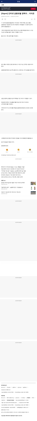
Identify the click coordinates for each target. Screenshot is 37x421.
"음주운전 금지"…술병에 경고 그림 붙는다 (12, 187)
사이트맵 (23, 397)
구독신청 (8, 387)
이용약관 (3, 400)
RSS (33, 397)
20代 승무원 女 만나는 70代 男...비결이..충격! (12, 177)
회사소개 (3, 387)
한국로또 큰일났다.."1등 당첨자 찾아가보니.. (11, 175)
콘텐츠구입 (11, 397)
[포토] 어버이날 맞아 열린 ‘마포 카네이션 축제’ (13, 182)
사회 (2, 5)
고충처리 (14, 387)
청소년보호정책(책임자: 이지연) (22, 400)
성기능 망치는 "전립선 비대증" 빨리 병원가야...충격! (13, 173)
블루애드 (25, 387)
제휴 (8, 397)
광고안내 (19, 387)
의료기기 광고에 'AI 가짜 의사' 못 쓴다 (11, 192)
